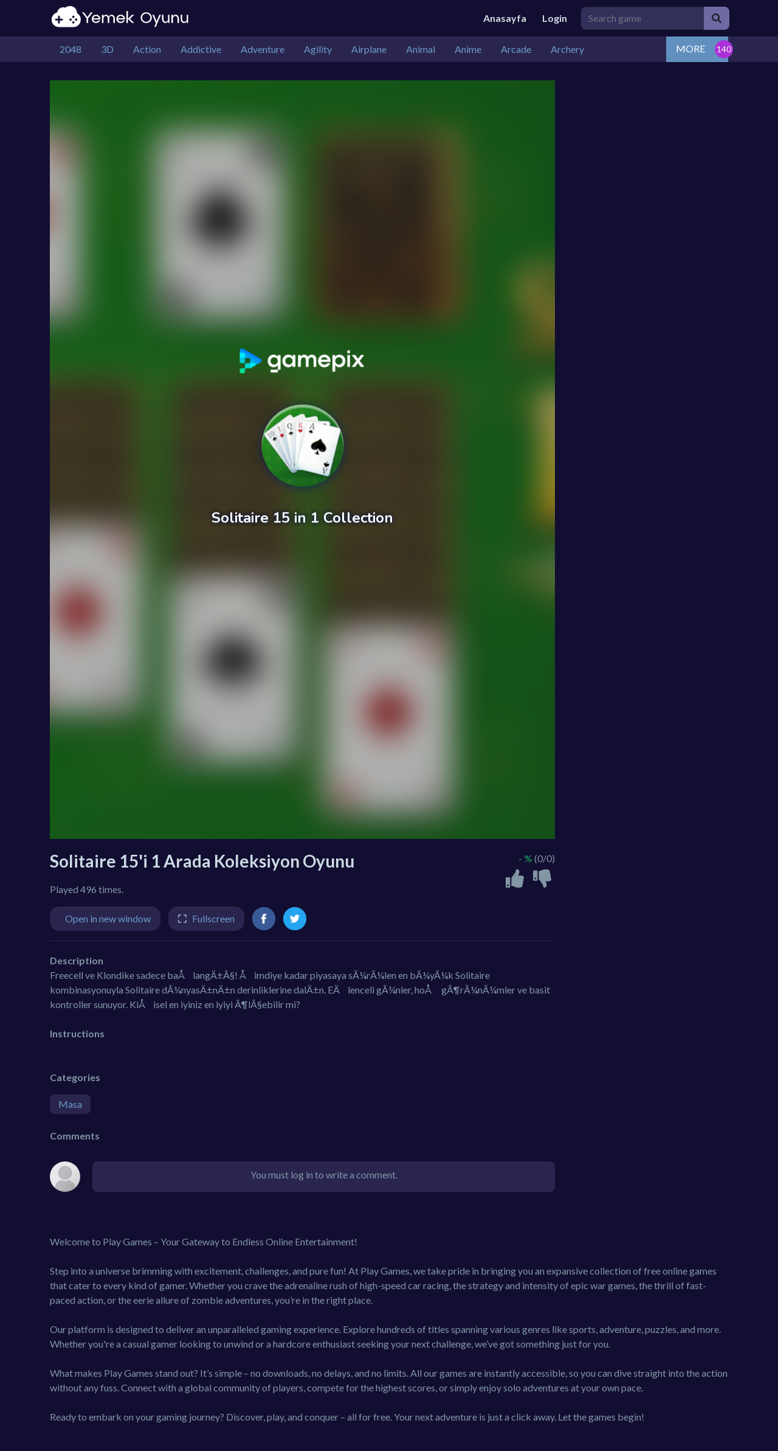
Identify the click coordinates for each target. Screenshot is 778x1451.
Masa (70, 1104)
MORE (690, 48)
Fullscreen (213, 918)
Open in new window (108, 918)
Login (554, 18)
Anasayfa (504, 18)
